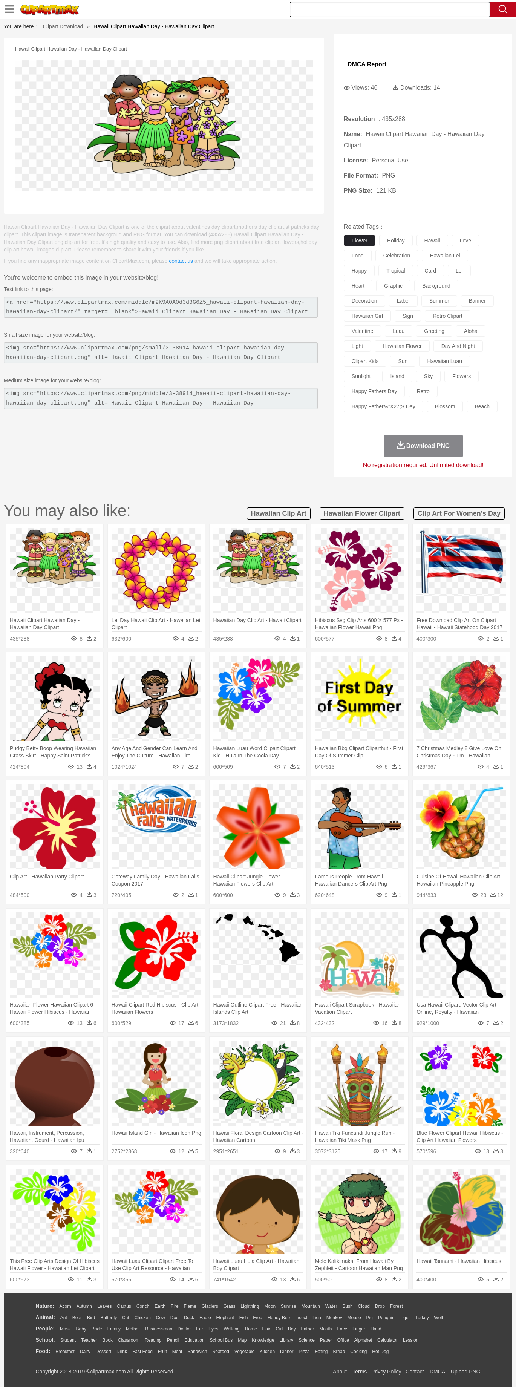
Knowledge (263, 1340)
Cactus (124, 1306)
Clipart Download (63, 26)
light (357, 346)
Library (287, 1340)
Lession (410, 1340)
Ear (199, 1329)
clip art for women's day (459, 513)
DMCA (437, 1372)
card (430, 271)
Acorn (65, 1306)
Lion (316, 1317)
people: (45, 1329)
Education (194, 1340)
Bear (77, 1317)
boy (292, 1329)
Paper (326, 1340)
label (403, 301)
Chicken (143, 1317)
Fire (175, 1306)
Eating (321, 1351)
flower (359, 241)
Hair (266, 1329)
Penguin (386, 1317)
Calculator (387, 1340)
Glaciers (210, 1306)
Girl (279, 1329)
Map (242, 1340)
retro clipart (447, 316)
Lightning (250, 1306)
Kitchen (267, 1351)
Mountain (311, 1306)
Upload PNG (466, 1372)
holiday (396, 241)
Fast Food (142, 1351)
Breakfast (65, 1351)
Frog (257, 1317)
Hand (376, 1329)
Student (68, 1340)
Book (108, 1340)
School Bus (221, 1340)
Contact (415, 1372)
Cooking (358, 1351)
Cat (125, 1317)
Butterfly (108, 1317)
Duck (189, 1317)
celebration (396, 256)
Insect (301, 1317)
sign (408, 316)
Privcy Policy (386, 1372)
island (397, 376)
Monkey (334, 1317)
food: (43, 1351)
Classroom (128, 1340)
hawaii (432, 241)
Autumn (84, 1306)
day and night (458, 346)
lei (459, 271)
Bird (91, 1317)
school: (45, 1340)
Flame (190, 1306)
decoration (364, 301)
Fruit (162, 1351)
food (358, 256)
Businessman (158, 1329)
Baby (81, 1329)
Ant (63, 1317)
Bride (97, 1329)
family (114, 1329)
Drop (380, 1306)
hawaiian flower (402, 346)
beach (482, 406)
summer (439, 301)
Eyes (213, 1329)
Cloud (364, 1306)
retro (422, 391)
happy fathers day (374, 391)
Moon (270, 1306)
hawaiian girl (367, 316)
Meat (177, 1351)
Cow (160, 1317)
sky (428, 376)
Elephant (225, 1317)
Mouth (325, 1329)
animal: (45, 1317)
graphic (393, 286)
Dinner (286, 1351)
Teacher (89, 1340)
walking (232, 1329)
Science (307, 1340)
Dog (174, 1317)
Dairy (85, 1351)
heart (358, 286)
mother (133, 1329)
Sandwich (197, 1351)
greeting (434, 331)
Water (331, 1306)
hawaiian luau (444, 361)
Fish (243, 1317)
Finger (358, 1329)
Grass (230, 1306)
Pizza (304, 1351)
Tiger (405, 1317)
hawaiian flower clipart (362, 513)
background (436, 286)
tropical (395, 271)
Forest (396, 1306)
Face (342, 1329)
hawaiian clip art (278, 513)
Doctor (184, 1329)
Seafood (220, 1351)
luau (398, 331)
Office (343, 1340)
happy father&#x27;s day (383, 406)
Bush (347, 1306)
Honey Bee (279, 1317)
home (251, 1329)
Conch (143, 1306)
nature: (45, 1306)
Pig (369, 1317)
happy (359, 271)
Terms (359, 1372)
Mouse (354, 1317)
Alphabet (363, 1340)
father (307, 1329)
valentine (362, 331)
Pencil (173, 1340)
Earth (160, 1306)
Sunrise (288, 1306)
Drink (121, 1351)
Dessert (103, 1351)
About (340, 1372)
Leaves (104, 1306)
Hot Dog (380, 1351)
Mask (65, 1329)
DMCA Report (367, 64)
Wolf (438, 1317)
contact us (181, 261)
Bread (339, 1351)
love (465, 241)
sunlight (361, 376)
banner (477, 301)
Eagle (205, 1317)
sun (402, 361)
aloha (471, 331)
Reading (153, 1340)
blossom (445, 406)
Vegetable (244, 1351)
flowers (461, 376)
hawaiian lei (445, 256)
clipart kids (365, 361)
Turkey (422, 1317)
